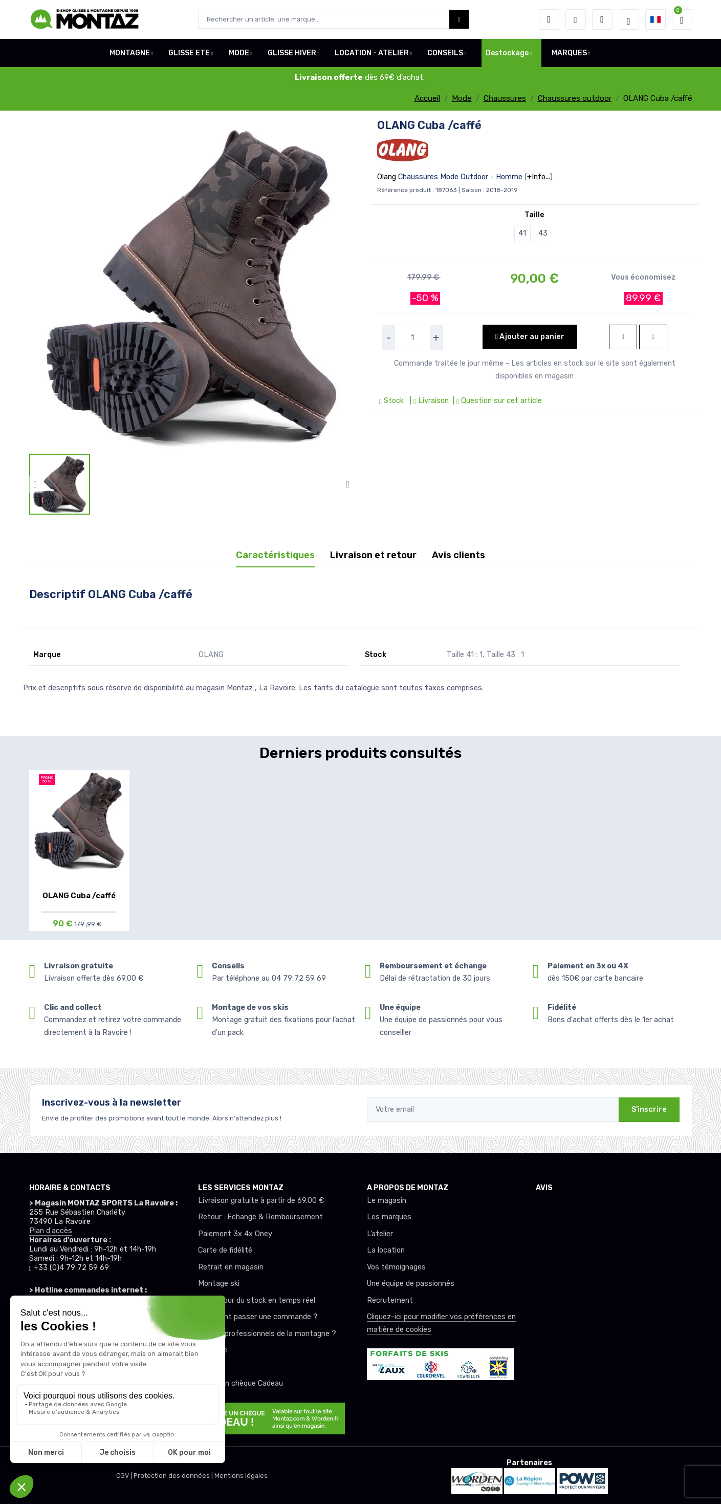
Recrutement (390, 1300)
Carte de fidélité (225, 1250)
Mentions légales (241, 1475)
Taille (534, 214)
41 (522, 233)
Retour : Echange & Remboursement (260, 1217)
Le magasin (386, 1200)
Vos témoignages (396, 1267)
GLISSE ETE (189, 53)
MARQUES (569, 53)
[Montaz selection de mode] (629, 19)
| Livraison (428, 400)
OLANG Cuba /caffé (79, 895)
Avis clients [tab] (458, 555)
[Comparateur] (602, 19)
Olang (386, 177)
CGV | (125, 1475)
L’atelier (380, 1234)
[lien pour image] (192, 285)
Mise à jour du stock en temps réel (256, 1300)
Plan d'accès (50, 1230)
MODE (239, 53)
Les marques (389, 1217)
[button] (549, 19)
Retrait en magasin (231, 1267)
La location (386, 1250)
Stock (392, 400)
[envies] (575, 19)
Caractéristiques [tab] (275, 555)
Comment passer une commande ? (258, 1316)
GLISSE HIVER (292, 53)
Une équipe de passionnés (410, 1283)
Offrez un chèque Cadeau (240, 1383)
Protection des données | (174, 1475)
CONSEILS (445, 53)
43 (543, 233)
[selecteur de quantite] (412, 337)
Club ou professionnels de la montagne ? (267, 1333)
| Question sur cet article (496, 400)
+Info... (538, 177)
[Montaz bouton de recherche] (459, 19)
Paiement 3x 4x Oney (235, 1234)
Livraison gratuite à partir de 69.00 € (261, 1200)
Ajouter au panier (529, 336)
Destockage (507, 53)
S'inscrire (649, 1109)
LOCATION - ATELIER (372, 53)
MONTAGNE (130, 53)
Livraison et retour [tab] (373, 555)
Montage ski (218, 1283)
